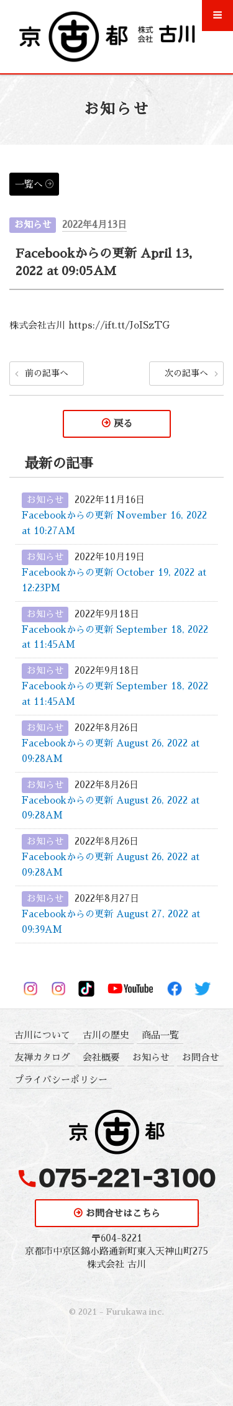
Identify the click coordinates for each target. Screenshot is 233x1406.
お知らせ (33, 224)
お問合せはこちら (123, 1213)
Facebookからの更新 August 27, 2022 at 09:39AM (111, 921)
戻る (123, 423)
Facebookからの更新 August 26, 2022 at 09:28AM (110, 750)
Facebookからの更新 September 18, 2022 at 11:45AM (115, 637)
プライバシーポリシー (60, 1079)
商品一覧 (160, 1035)
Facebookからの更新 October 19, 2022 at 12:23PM (114, 580)
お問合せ (200, 1057)
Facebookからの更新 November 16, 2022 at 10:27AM (114, 522)
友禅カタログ (42, 1057)
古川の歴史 (106, 1035)
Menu (218, 20)
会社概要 (101, 1057)
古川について (42, 1035)
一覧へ (29, 184)
